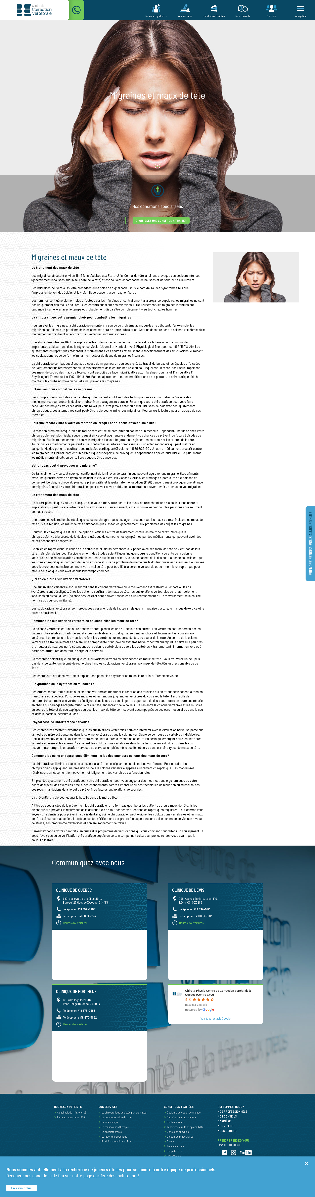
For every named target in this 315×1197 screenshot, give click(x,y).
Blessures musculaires (180, 1136)
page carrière (95, 1175)
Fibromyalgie (174, 1155)
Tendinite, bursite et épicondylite (185, 1127)
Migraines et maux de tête (181, 1117)
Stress (171, 1141)
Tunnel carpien (175, 1146)
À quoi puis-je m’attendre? (71, 1112)
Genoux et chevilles (178, 1131)
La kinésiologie (109, 1122)
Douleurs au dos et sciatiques (184, 1112)
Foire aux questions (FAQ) (71, 1117)
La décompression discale (116, 1117)
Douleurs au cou (176, 1122)
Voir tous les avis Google (215, 1018)
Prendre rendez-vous (310, 543)
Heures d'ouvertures (75, 923)
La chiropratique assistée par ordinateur (124, 1112)
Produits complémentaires (116, 1141)
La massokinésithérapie (115, 1127)
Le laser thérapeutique (114, 1136)
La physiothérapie (111, 1131)
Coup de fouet (175, 1151)
